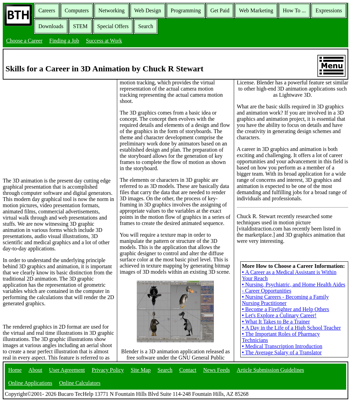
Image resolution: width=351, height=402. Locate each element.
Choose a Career (24, 41)
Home (15, 370)
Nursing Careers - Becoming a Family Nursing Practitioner (285, 300)
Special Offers (113, 26)
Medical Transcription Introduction (282, 346)
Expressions (328, 10)
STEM (80, 26)
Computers (77, 10)
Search (145, 26)
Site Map (140, 370)
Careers (46, 10)
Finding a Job (64, 41)
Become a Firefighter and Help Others (285, 309)
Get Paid (220, 10)
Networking (111, 10)
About (35, 370)
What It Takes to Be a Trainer (276, 321)
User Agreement (67, 370)
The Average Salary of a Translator (282, 352)
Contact (187, 370)
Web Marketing (256, 10)
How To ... (294, 10)
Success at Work (104, 41)
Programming (186, 10)
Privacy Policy (108, 370)
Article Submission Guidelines (270, 370)
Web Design (147, 10)
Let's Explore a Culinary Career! (279, 315)
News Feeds (216, 370)
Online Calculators (79, 383)
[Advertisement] (58, 128)
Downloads (50, 26)
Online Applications (30, 383)
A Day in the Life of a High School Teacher (291, 328)
